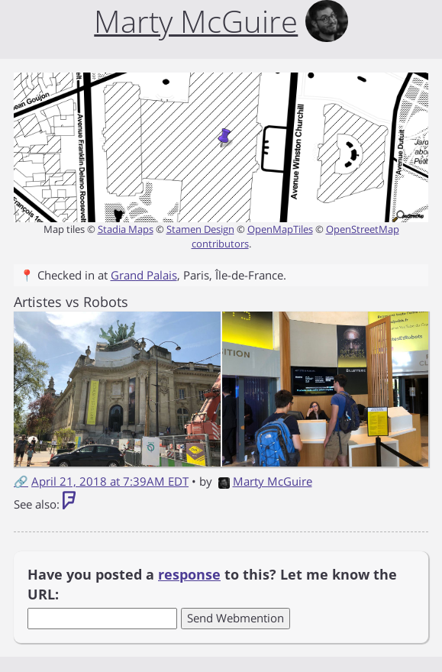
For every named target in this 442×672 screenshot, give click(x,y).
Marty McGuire (265, 481)
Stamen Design (200, 229)
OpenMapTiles (280, 229)
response (189, 574)
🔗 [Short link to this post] (21, 481)
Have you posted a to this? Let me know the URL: (212, 584)
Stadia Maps (125, 229)
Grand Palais (144, 275)
